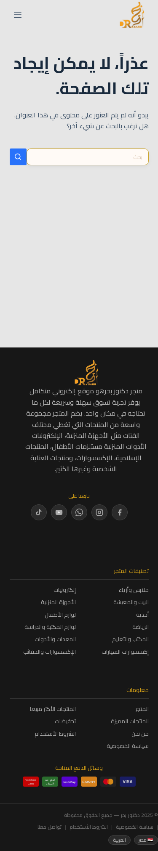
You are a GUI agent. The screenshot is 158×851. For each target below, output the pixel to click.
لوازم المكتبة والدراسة (50, 627)
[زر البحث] (18, 156)
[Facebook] (120, 512)
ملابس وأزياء (134, 590)
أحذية (142, 614)
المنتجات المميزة (130, 721)
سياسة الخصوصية (128, 746)
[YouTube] (59, 512)
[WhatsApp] (79, 512)
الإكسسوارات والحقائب (49, 651)
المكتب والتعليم (130, 639)
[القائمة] (17, 15)
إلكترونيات (65, 590)
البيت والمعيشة (131, 602)
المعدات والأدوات (55, 639)
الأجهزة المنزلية (58, 602)
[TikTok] (39, 512)
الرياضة (140, 627)
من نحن (140, 733)
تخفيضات (65, 721)
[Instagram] (99, 512)
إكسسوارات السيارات (125, 651)
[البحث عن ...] (88, 156)
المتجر (142, 709)
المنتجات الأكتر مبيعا (53, 709)
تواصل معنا (49, 827)
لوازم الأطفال (60, 614)
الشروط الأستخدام (55, 733)
